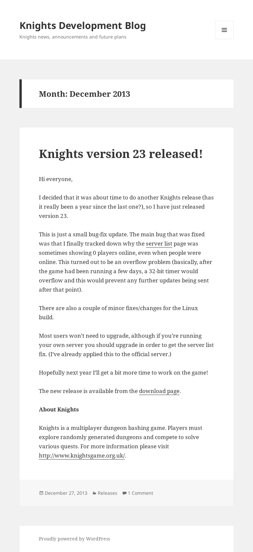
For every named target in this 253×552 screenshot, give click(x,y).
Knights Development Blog (82, 25)
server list (159, 243)
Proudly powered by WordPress (74, 539)
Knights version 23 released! (121, 153)
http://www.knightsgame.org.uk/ (82, 455)
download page (159, 391)
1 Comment (140, 493)
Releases (107, 493)
